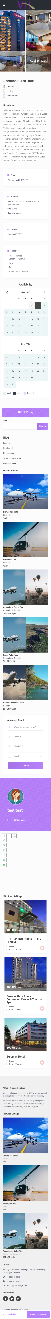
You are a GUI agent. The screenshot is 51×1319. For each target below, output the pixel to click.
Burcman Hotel (16, 1056)
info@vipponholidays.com (17, 1286)
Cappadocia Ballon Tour (13, 607)
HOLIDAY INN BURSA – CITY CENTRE (24, 941)
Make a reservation (38, 1314)
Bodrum (6, 706)
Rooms (10, 86)
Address (12, 196)
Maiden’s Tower (9, 463)
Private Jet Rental (10, 512)
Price (11, 175)
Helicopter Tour (9, 559)
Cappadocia (8, 610)
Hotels (10, 91)
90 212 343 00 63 (13, 1277)
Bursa (14, 209)
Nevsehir (18, 610)
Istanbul (6, 443)
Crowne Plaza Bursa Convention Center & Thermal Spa (24, 999)
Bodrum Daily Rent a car (13, 703)
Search (6, 420)
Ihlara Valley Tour (10, 655)
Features (13, 251)
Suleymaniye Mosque (12, 458)
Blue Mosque (8, 453)
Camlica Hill (8, 448)
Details (12, 229)
